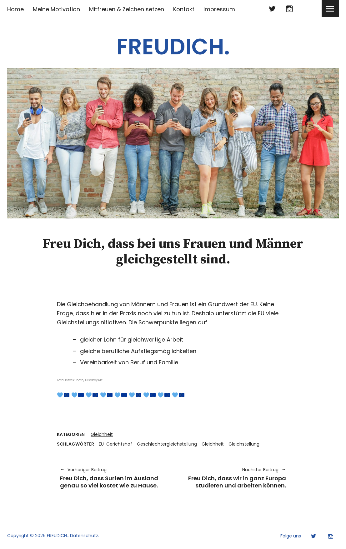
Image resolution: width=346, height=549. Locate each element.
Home (15, 9)
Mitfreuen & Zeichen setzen (126, 9)
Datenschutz (84, 535)
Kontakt (183, 9)
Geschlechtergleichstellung (167, 444)
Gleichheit (102, 434)
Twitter (272, 8)
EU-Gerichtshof (115, 444)
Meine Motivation (56, 9)
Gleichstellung (243, 444)
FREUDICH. (173, 46)
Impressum (219, 9)
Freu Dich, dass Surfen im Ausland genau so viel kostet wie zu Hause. (113, 477)
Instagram (289, 8)
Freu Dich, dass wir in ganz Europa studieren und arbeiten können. (232, 477)
